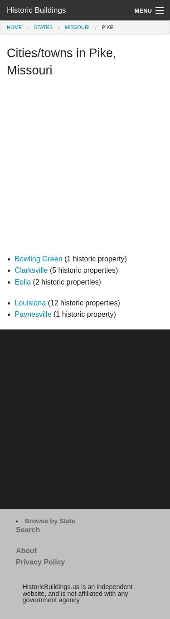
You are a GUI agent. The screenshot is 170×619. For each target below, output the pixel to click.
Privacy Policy (40, 562)
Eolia (23, 282)
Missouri (77, 27)
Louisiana (30, 303)
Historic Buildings (36, 10)
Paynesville (33, 314)
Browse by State (49, 521)
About (26, 551)
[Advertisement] (85, 168)
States (43, 27)
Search (28, 530)
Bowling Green (39, 259)
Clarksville (31, 270)
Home (14, 27)
